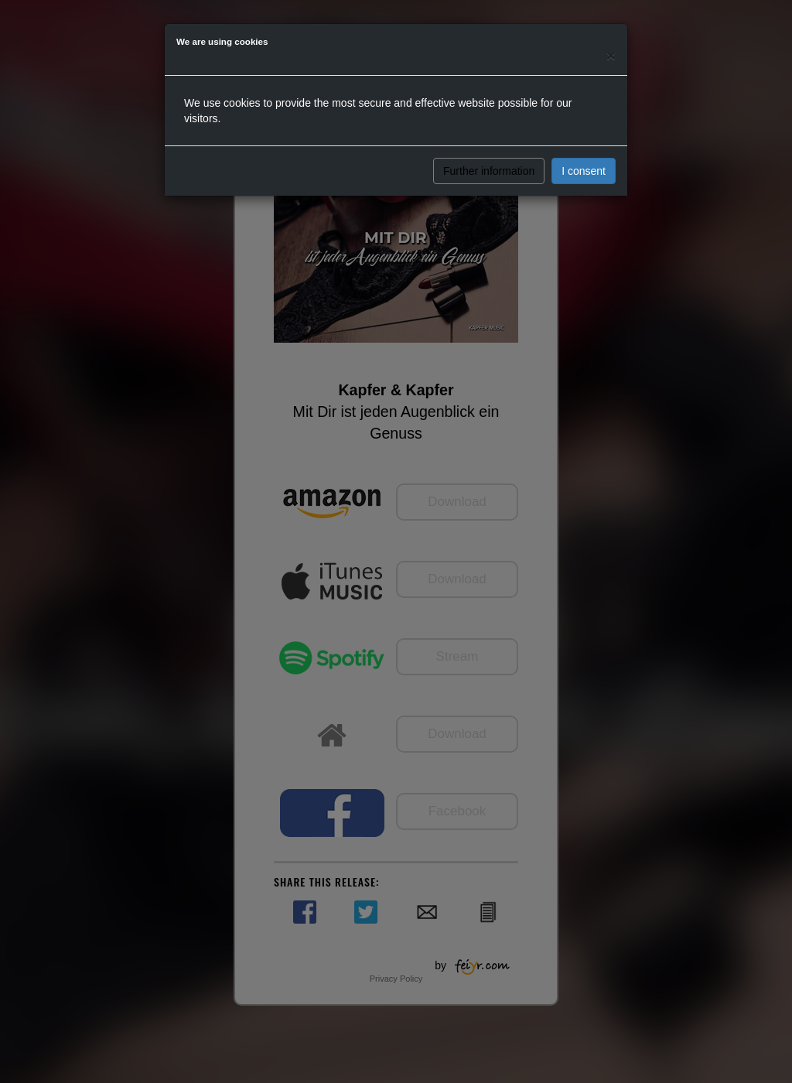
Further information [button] (488, 171)
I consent (584, 171)
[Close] (611, 55)
